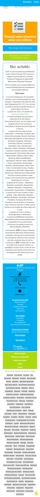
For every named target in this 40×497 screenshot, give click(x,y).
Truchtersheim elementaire (12, 478)
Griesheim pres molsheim (14, 410)
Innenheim (14, 417)
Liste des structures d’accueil (20, 332)
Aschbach (26, 375)
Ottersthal (30, 443)
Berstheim (15, 382)
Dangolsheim (9, 391)
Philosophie (20, 320)
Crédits (20, 364)
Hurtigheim (6, 417)
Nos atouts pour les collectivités (20, 325)
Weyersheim (31, 485)
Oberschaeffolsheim (13, 439)
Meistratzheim (24, 427)
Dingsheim (31, 391)
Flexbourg (22, 401)
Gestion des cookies (20, 360)
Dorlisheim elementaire (27, 394)
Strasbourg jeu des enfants (14, 472)
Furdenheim (29, 401)
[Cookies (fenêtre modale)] (36, 493)
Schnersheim (19, 459)
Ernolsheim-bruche (30, 398)
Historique (20, 304)
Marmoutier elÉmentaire (27, 423)
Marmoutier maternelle (11, 427)
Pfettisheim (21, 446)
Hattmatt (30, 410)
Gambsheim (11, 404)
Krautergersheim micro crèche (25, 420)
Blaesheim (24, 388)
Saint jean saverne (30, 456)
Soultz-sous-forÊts (8, 465)
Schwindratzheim (28, 462)
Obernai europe (9, 436)
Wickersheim (11, 488)
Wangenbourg (29, 481)
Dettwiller (24, 391)
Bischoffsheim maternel (13, 388)
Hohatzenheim (22, 414)
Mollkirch (32, 427)
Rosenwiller (17, 452)
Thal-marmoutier (30, 475)
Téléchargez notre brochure (20, 48)
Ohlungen (23, 443)
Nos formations (20, 335)
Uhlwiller (21, 481)
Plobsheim (9, 449)
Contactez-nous (20, 57)
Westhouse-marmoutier (19, 485)
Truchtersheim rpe (12, 481)
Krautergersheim (10, 420)
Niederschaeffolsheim (20, 433)
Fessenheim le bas (12, 401)
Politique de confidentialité (20, 357)
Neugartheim (25, 430)
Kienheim (28, 417)
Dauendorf (17, 391)
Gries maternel (25, 407)
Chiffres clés (20, 309)
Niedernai (33, 430)
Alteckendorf (18, 375)
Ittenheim (21, 417)
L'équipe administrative (20, 307)
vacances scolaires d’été (20, 114)
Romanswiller (9, 452)
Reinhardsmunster (19, 449)
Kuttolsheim (9, 423)
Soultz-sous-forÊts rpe (22, 465)
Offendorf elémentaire (26, 439)
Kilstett (34, 417)
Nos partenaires (20, 311)
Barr (32, 375)
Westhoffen (7, 485)
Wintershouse (11, 491)
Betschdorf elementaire (27, 382)
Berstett (8, 382)
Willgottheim (20, 488)
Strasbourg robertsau (11, 475)
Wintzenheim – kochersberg (24, 491)
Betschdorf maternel (11, 385)
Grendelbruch (29, 404)
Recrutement (20, 340)
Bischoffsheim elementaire (27, 385)
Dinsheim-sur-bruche (12, 394)
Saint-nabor (10, 459)
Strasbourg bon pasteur (14, 468)
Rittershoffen (30, 449)
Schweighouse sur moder (14, 462)
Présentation (20, 318)
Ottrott (15, 446)
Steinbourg (33, 465)
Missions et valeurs (20, 302)
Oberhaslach (32, 433)
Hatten (25, 410)
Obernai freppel (20, 436)
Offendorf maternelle (13, 443)
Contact (20, 367)
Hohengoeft (31, 414)
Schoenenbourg (28, 459)
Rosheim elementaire (28, 452)
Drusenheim (20, 398)
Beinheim (23, 378)
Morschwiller (16, 430)
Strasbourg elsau (27, 468)
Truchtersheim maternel (28, 478)
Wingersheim (29, 488)
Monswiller (7, 430)
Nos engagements (20, 322)
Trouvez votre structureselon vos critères (20, 38)
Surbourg (21, 475)
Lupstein (16, 423)
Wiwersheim (20, 494)
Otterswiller (8, 446)
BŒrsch (31, 388)
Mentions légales (20, 353)
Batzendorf (7, 378)
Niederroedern (8, 433)
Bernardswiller (31, 378)
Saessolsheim (20, 456)
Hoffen (15, 414)
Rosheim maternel (9, 456)
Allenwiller (10, 375)
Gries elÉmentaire (15, 407)
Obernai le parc (30, 436)
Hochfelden (8, 414)
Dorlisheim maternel (9, 398)
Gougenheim (19, 404)
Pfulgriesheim (30, 446)
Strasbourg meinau (28, 472)
